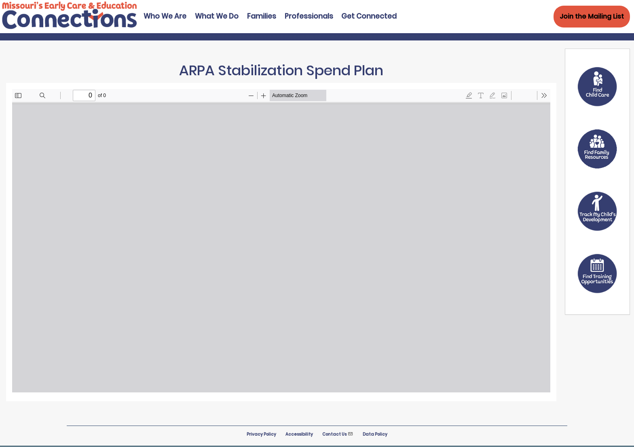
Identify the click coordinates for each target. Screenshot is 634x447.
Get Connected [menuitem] (369, 16)
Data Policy (375, 434)
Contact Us (337, 434)
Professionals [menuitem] (309, 16)
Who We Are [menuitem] (165, 16)
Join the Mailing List (592, 16)
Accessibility (299, 434)
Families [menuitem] (261, 16)
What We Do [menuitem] (217, 16)
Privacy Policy (261, 434)
